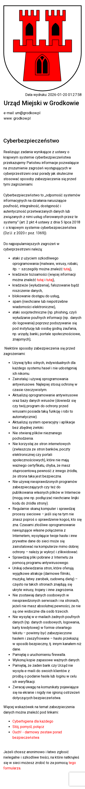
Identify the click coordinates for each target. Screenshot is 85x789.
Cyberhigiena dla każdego (32, 721)
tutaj (66, 269)
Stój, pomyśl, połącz (28, 727)
